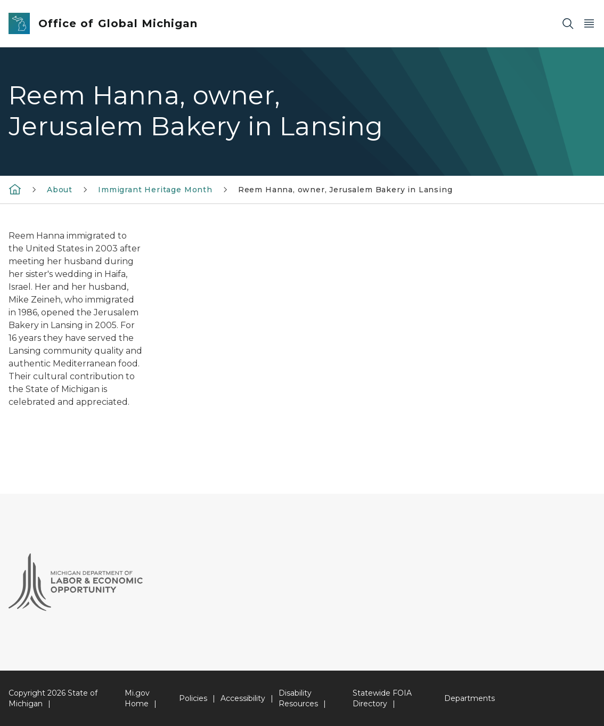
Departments (469, 698)
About (59, 189)
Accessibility (243, 698)
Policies (193, 698)
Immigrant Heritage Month (155, 189)
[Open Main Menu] (589, 23)
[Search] (567, 23)
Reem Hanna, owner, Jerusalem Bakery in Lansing (345, 189)
